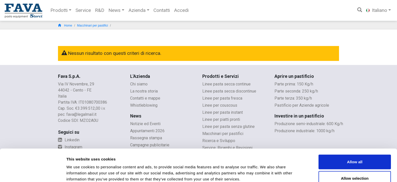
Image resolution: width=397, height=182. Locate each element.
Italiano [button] (376, 10)
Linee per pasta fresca (222, 98)
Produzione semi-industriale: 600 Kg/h (308, 123)
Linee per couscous (219, 105)
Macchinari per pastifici (92, 25)
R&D (99, 10)
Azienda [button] (137, 10)
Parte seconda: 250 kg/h (296, 91)
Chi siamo (139, 84)
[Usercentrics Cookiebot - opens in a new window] (33, 172)
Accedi (181, 10)
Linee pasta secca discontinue (229, 91)
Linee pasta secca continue (226, 84)
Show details (265, 172)
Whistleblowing (143, 105)
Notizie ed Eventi (145, 123)
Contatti (161, 10)
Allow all (355, 138)
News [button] (114, 10)
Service (83, 10)
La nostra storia (144, 91)
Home (65, 25)
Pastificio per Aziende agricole (301, 105)
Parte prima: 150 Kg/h (293, 84)
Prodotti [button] (59, 10)
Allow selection (354, 155)
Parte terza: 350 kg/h (293, 98)
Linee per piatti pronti (221, 119)
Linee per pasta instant (222, 112)
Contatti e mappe (145, 98)
